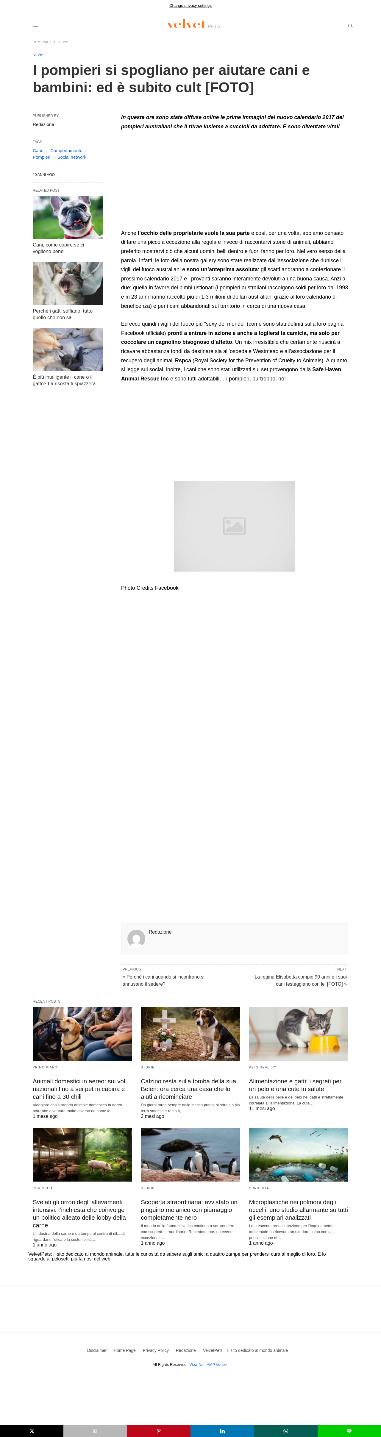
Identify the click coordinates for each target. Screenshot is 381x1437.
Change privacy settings (190, 5)
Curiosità (43, 1187)
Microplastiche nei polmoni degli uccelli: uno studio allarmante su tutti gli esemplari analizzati (297, 1208)
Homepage (42, 42)
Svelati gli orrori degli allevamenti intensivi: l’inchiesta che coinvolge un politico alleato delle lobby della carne (82, 1208)
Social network (72, 157)
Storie (147, 1067)
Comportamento (66, 150)
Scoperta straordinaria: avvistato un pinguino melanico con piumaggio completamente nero (188, 1208)
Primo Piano (45, 1067)
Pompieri (41, 157)
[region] (171, 181)
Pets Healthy (263, 1067)
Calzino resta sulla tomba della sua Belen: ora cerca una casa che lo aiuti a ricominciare (187, 1088)
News (63, 42)
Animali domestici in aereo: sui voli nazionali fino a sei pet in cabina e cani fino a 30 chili (78, 1088)
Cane (38, 150)
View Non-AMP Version (209, 1361)
